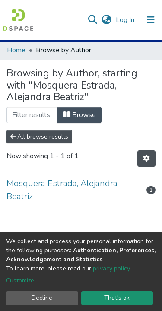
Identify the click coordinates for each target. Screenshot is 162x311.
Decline (42, 298)
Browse (79, 115)
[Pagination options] (146, 158)
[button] (106, 20)
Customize (20, 280)
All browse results (39, 137)
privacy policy (111, 268)
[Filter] (31, 115)
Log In (126, 20)
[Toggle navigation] (151, 20)
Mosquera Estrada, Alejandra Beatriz (62, 190)
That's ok (117, 298)
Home (16, 50)
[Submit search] (92, 19)
